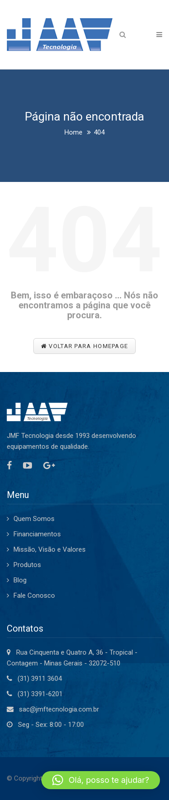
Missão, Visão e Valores (50, 549)
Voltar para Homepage (84, 346)
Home (73, 132)
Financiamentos (37, 534)
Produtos (27, 565)
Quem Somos (34, 519)
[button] (100, 780)
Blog (20, 580)
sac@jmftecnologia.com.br (59, 709)
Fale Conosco (34, 595)
